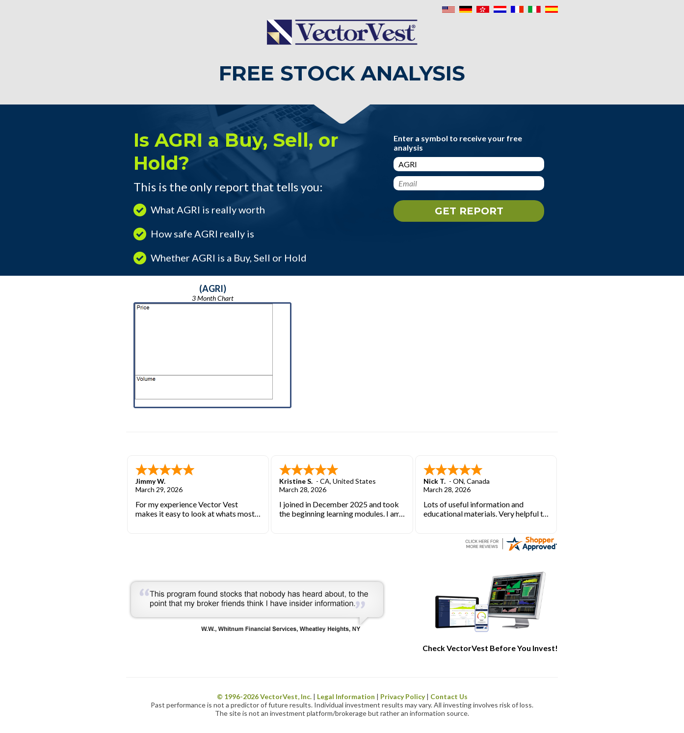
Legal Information (346, 696)
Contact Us (449, 696)
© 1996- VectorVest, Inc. (264, 696)
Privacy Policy (402, 696)
